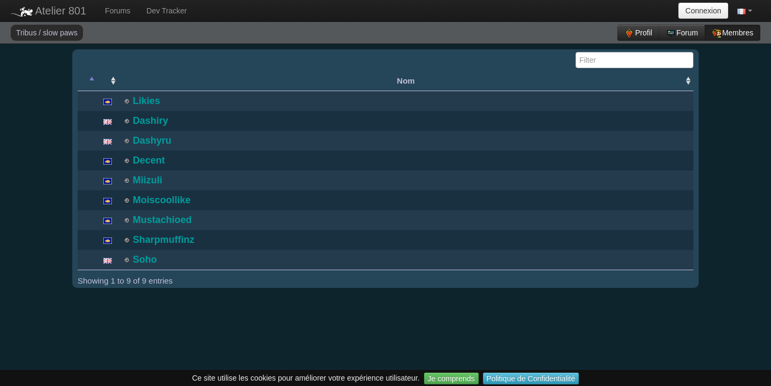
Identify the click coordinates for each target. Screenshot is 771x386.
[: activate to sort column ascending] (107, 81)
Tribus (27, 32)
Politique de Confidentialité (531, 378)
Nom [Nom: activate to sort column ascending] (405, 80)
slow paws (60, 32)
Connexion (703, 10)
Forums (117, 10)
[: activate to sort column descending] (87, 81)
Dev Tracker (167, 10)
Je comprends (451, 378)
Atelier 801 (48, 11)
